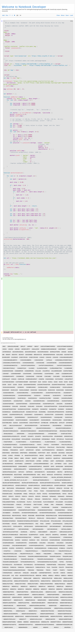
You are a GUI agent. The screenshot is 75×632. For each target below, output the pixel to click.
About (62, 15)
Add (3, 15)
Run (7, 15)
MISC (4, 346)
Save (67, 15)
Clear (58, 15)
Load (71, 15)
